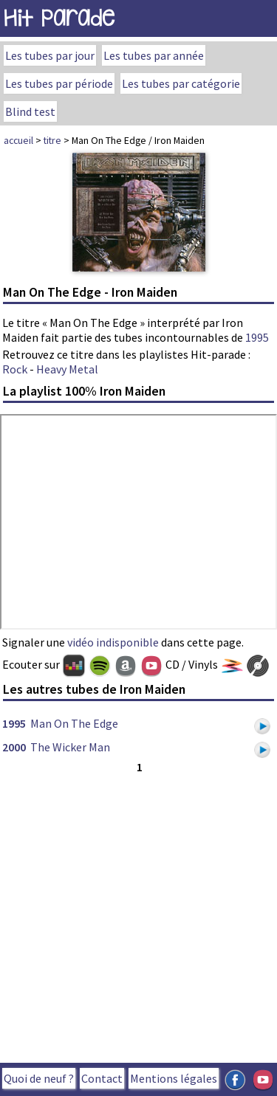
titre (52, 140)
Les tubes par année (153, 55)
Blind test (30, 111)
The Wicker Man (70, 747)
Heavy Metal (67, 369)
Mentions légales (173, 1078)
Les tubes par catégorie (181, 83)
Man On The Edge (74, 723)
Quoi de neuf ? (39, 1078)
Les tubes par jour (50, 55)
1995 (257, 337)
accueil (18, 140)
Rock (14, 369)
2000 (14, 747)
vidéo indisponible (113, 642)
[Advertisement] (138, 914)
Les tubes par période (59, 83)
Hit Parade (59, 18)
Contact (102, 1078)
